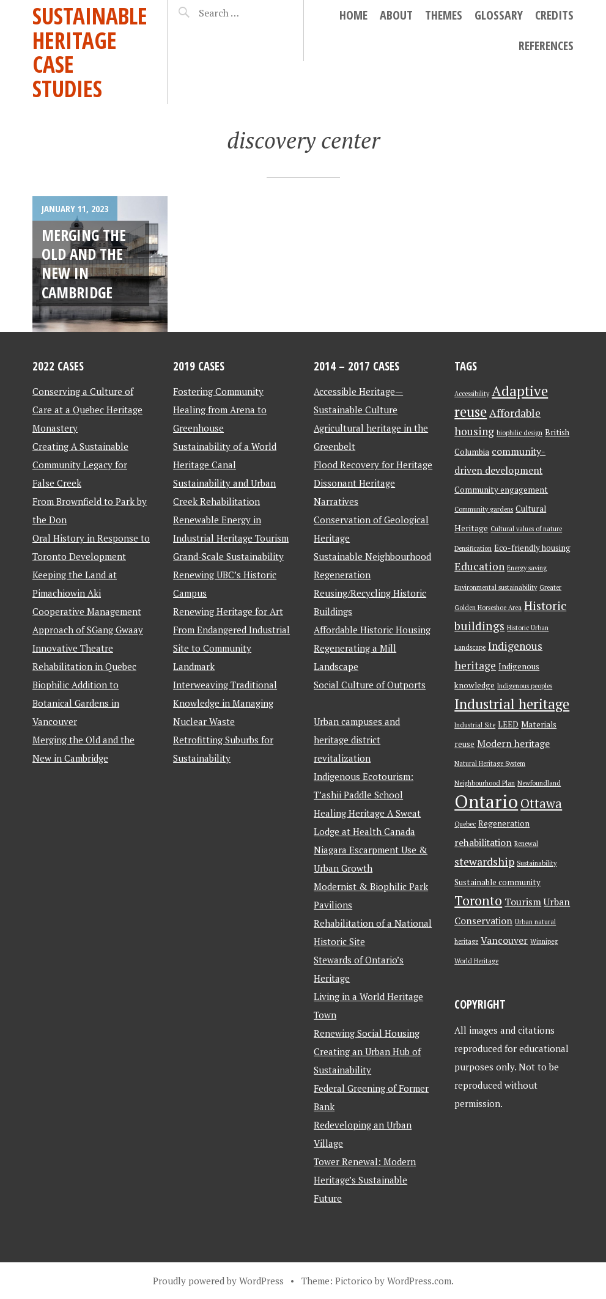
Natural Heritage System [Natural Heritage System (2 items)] (489, 763)
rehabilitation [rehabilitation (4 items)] (483, 842)
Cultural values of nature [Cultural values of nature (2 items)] (526, 528)
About (396, 15)
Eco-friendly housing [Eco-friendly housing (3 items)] (532, 547)
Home (353, 15)
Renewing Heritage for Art (228, 611)
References (546, 45)
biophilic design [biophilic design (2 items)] (519, 433)
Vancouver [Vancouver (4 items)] (504, 940)
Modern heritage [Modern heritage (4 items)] (513, 743)
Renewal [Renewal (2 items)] (526, 843)
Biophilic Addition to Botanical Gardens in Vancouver (75, 703)
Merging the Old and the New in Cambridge (84, 263)
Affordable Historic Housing (372, 630)
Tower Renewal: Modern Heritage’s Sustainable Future (365, 1179)
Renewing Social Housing (366, 1033)
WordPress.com (419, 1281)
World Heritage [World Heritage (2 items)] (476, 961)
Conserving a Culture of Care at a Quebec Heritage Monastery (87, 409)
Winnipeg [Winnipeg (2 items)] (544, 941)
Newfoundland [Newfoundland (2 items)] (539, 783)
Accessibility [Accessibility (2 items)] (471, 393)
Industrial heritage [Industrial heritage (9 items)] (511, 703)
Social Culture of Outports (370, 685)
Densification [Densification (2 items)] (473, 548)
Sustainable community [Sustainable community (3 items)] (497, 882)
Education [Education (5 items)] (479, 566)
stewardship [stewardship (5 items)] (484, 862)
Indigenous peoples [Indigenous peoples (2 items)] (524, 686)
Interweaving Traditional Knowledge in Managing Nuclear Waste (225, 703)
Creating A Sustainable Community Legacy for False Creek (80, 464)
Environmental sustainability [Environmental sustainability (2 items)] (495, 587)
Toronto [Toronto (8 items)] (478, 900)
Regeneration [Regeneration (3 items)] (504, 823)
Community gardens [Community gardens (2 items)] (483, 509)
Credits (554, 15)
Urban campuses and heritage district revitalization (357, 739)
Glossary (499, 15)
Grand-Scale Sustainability (228, 556)
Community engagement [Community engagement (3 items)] (501, 489)
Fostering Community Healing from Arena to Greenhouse (220, 409)
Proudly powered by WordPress (218, 1281)
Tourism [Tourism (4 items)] (522, 902)
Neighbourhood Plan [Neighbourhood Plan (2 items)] (484, 783)
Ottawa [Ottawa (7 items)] (541, 803)
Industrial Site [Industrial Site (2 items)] (474, 725)
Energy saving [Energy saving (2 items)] (527, 568)
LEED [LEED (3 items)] (508, 724)
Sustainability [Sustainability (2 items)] (536, 863)
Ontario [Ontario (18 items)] (486, 801)
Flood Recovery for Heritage (373, 464)
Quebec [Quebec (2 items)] (465, 824)
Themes (443, 15)
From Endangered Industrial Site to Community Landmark (231, 648)
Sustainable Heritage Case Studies (89, 52)
